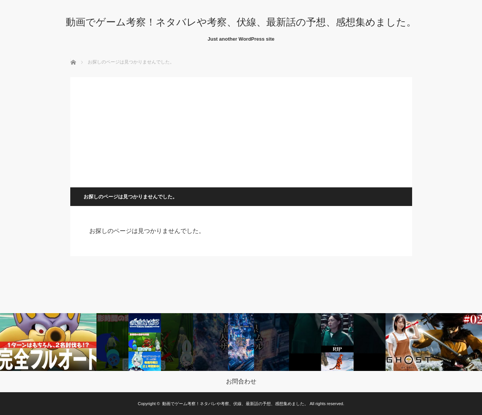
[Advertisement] (241, 130)
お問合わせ (241, 382)
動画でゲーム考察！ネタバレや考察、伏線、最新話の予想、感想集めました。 (241, 22)
